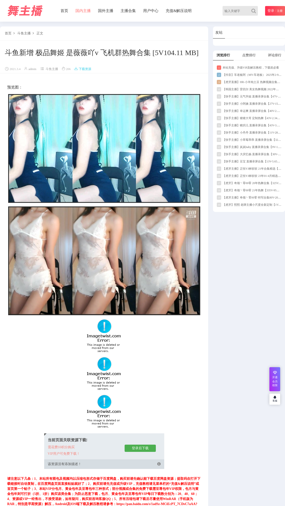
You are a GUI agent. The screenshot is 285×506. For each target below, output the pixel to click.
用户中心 (150, 11)
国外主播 (105, 11)
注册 (280, 11)
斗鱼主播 (24, 33)
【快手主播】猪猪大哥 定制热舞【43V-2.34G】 (249, 118)
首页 (64, 11)
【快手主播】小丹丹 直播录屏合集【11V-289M (249, 132)
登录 (270, 11)
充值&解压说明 (179, 11)
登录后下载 (140, 448)
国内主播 (83, 11)
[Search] (254, 11)
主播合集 (128, 11)
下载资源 (82, 69)
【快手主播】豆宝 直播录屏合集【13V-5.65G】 (249, 161)
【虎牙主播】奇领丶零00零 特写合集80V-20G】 (250, 197)
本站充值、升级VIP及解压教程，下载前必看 (248, 67)
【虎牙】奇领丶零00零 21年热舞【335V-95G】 (249, 190)
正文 (39, 33)
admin (32, 69)
